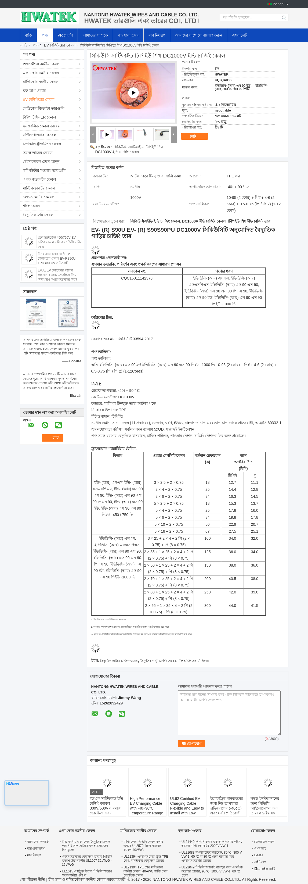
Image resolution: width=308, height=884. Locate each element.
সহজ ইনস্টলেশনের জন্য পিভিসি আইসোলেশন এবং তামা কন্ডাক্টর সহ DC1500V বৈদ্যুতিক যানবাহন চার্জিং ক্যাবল (267, 810)
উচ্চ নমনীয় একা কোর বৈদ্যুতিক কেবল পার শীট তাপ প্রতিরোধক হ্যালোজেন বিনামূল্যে (86, 846)
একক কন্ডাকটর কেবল (39, 179)
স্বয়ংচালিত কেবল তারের (41, 126)
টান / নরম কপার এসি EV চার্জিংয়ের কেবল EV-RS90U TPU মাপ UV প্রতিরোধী (57, 258)
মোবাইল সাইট (264, 869)
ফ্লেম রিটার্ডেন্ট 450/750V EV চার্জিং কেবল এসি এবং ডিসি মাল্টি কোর (59, 242)
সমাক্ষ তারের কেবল (38, 153)
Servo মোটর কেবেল (39, 197)
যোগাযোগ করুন (264, 842)
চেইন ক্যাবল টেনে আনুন (41, 161)
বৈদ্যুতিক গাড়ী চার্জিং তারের (158, 661)
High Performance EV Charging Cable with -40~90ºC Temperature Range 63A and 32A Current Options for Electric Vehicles (147, 813)
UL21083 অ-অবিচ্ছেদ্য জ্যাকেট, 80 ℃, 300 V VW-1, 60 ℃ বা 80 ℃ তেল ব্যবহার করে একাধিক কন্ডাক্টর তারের (212, 856)
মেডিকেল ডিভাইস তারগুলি (43, 108)
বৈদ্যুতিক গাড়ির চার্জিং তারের (119, 661)
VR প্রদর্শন (65, 35)
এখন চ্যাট (239, 35)
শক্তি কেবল (31, 206)
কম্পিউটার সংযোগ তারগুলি (44, 170)
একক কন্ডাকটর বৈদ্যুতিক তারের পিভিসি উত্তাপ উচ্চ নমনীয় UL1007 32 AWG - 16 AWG (87, 861)
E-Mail (258, 855)
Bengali (279, 4)
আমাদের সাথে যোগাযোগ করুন (198, 35)
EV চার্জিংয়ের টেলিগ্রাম (194, 661)
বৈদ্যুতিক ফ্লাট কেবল (38, 215)
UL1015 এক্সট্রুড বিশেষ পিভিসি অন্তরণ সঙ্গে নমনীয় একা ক (87, 873)
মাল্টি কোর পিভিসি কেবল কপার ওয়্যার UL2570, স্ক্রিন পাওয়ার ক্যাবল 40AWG (143, 846)
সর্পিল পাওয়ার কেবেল (39, 135)
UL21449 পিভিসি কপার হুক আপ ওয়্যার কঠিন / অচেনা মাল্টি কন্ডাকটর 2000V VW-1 (212, 844)
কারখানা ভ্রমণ (128, 35)
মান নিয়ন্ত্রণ (156, 35)
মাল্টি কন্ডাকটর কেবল (39, 188)
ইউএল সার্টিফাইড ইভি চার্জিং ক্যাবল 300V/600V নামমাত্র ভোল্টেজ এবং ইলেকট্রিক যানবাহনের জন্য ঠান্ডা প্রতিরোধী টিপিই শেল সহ (106, 813)
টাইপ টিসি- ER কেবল (39, 117)
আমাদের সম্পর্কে (95, 35)
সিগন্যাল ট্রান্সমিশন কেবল (42, 144)
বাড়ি (28, 35)
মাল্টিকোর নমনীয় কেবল (41, 82)
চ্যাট (196, 136)
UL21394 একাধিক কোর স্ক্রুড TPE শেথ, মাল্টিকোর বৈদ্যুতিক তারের (146, 858)
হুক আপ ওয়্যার (34, 90)
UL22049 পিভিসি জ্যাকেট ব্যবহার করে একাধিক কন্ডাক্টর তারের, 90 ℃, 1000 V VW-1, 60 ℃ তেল (212, 871)
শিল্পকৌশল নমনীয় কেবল (41, 64)
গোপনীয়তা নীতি (32, 879)
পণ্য (45, 35)
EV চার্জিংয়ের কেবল (59, 45)
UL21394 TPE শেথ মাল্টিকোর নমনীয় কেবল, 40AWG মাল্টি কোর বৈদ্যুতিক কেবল (146, 871)
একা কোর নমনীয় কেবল (41, 73)
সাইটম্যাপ (260, 862)
